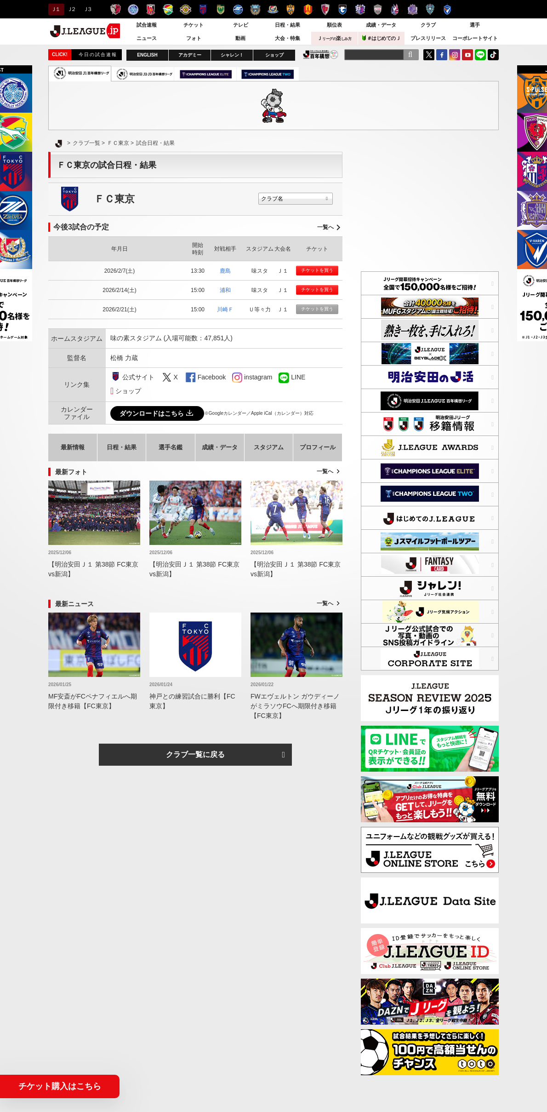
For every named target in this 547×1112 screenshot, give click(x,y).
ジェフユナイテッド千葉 (168, 9)
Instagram (454, 54)
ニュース (147, 38)
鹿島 (225, 271)
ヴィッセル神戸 (377, 9)
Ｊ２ (71, 9)
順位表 (334, 25)
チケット (193, 25)
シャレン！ (232, 54)
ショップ (274, 54)
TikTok (493, 54)
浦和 (225, 290)
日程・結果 (287, 25)
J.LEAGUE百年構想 (320, 54)
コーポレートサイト (475, 38)
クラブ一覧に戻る (195, 754)
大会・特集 (287, 38)
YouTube (467, 54)
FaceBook (441, 54)
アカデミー (189, 54)
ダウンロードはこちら (157, 413)
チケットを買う (317, 270)
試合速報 (147, 25)
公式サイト (138, 377)
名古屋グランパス (307, 9)
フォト (193, 38)
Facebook (212, 377)
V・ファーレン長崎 (447, 9)
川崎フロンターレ (255, 9)
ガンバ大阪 (342, 9)
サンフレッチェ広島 (412, 9)
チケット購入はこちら (59, 1086)
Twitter (428, 54)
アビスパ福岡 (430, 9)
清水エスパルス (290, 9)
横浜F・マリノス (273, 9)
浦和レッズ (150, 9)
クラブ (428, 25)
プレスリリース (428, 38)
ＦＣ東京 (203, 9)
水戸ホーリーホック (133, 9)
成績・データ (381, 25)
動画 (240, 38)
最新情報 (73, 447)
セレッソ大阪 (360, 9)
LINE (480, 54)
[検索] (410, 55)
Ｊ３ (87, 9)
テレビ (240, 25)
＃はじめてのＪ (381, 38)
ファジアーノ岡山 (395, 9)
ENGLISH (147, 54)
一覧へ (325, 227)
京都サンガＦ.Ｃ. (325, 9)
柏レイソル (185, 9)
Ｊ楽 (334, 38)
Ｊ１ (55, 9)
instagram (237, 378)
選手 (475, 25)
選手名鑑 (170, 447)
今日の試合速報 (98, 54)
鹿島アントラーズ (115, 9)
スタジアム (269, 447)
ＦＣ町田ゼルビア (238, 9)
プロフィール (318, 447)
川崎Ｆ (225, 309)
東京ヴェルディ (220, 9)
